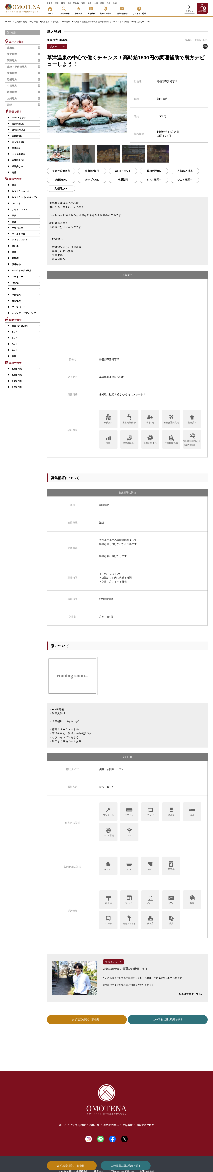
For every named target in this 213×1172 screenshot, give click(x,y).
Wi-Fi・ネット (19, 117)
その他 (15, 282)
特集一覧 (78, 10)
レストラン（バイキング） (25, 197)
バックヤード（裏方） (23, 270)
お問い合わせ (121, 10)
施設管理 (16, 301)
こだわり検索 (64, 10)
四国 (102, 3)
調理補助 (16, 264)
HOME (8, 22)
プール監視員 (18, 234)
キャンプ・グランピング (24, 313)
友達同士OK (18, 160)
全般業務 (16, 295)
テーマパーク (18, 307)
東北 (57, 3)
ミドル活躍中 (18, 154)
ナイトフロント (19, 209)
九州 (108, 3)
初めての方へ (105, 10)
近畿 (89, 3)
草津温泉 (66, 22)
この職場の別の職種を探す (126, 1165)
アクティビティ (19, 240)
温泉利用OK (18, 124)
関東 (63, 3)
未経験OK (17, 136)
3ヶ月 (14, 344)
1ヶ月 (14, 332)
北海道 (49, 3)
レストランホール (20, 191)
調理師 (15, 258)
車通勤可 (16, 148)
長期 (14, 356)
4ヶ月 (14, 350)
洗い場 (15, 246)
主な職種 (91, 10)
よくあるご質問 (139, 10)
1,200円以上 (18, 369)
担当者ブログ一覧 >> (190, 994)
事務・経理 (17, 228)
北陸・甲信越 (73, 3)
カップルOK (18, 142)
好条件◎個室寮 (61, 170)
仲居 (14, 185)
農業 (14, 289)
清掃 (14, 252)
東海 (83, 3)
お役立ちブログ (145, 1124)
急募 (14, 172)
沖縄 (115, 3)
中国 (96, 3)
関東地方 (45, 22)
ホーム (50, 10)
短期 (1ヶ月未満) (20, 326)
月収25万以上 (18, 130)
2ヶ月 (14, 338)
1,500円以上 (18, 387)
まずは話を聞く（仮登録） (72, 1165)
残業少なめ (17, 166)
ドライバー (17, 276)
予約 (14, 215)
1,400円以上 (18, 381)
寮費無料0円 (92, 170)
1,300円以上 (18, 375)
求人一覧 (34, 22)
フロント (16, 203)
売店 (14, 222)
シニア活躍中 (184, 179)
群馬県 (56, 22)
